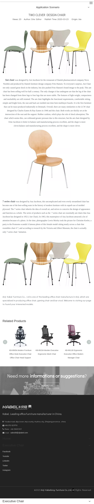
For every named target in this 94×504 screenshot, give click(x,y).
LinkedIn (6, 461)
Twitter (5, 466)
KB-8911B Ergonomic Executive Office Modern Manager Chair (73, 354)
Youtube (6, 456)
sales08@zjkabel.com (19, 433)
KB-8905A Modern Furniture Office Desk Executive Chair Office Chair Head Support (20, 354)
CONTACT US (47, 386)
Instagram (6, 470)
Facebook (6, 452)
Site (79, 19)
